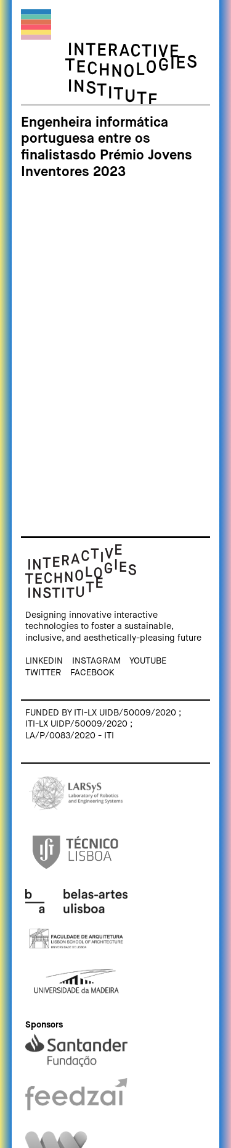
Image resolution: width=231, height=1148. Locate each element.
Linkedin (44, 661)
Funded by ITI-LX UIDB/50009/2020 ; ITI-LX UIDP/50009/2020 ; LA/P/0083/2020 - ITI (103, 724)
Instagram (96, 661)
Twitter (43, 673)
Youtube (147, 661)
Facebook (92, 673)
